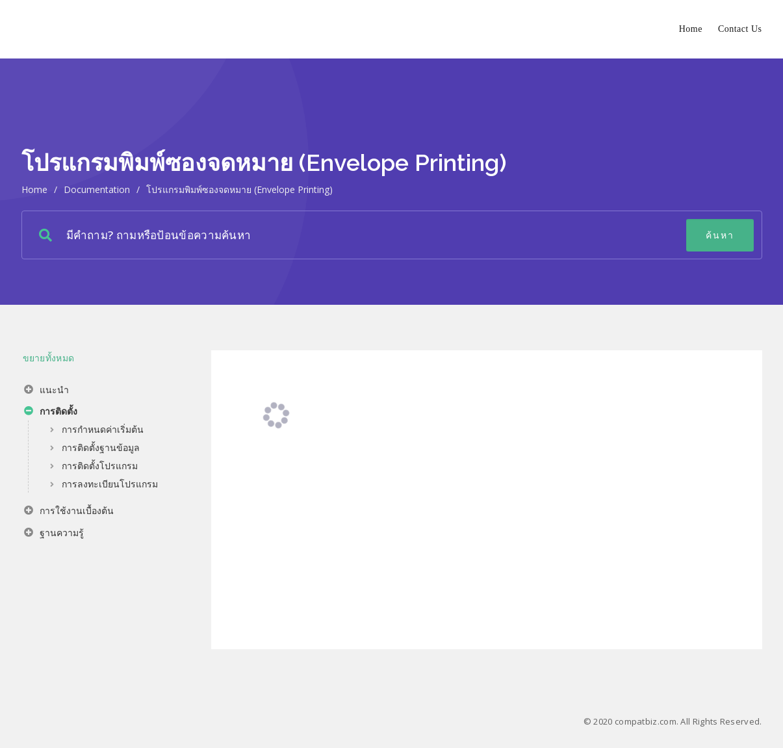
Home (690, 29)
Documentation (97, 189)
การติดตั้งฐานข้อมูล (101, 447)
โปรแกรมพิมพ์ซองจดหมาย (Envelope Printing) (239, 189)
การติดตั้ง (50, 412)
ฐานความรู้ (54, 534)
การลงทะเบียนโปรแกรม (110, 484)
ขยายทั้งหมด (49, 358)
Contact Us (740, 29)
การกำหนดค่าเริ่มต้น (103, 429)
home (34, 189)
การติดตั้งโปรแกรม (100, 465)
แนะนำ (46, 391)
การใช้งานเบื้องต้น (69, 512)
